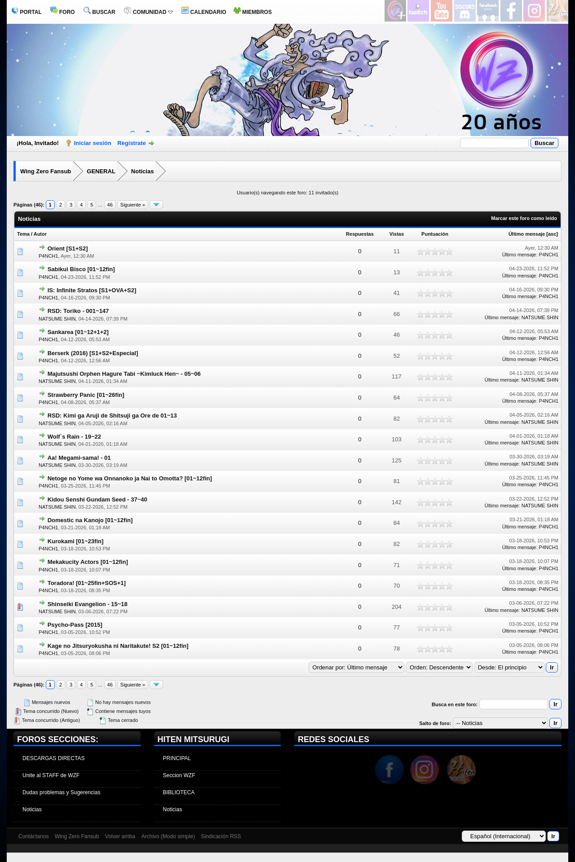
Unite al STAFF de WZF (51, 775)
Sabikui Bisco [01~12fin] (81, 269)
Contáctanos (33, 836)
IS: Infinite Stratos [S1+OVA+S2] (92, 290)
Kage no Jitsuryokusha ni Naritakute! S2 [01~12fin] (118, 645)
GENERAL (101, 171)
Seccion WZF (179, 775)
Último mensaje (527, 234)
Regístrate (131, 143)
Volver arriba (120, 836)
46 (110, 204)
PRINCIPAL (177, 758)
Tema (23, 234)
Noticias (142, 171)
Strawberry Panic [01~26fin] (86, 394)
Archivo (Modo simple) (168, 836)
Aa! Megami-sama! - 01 (79, 457)
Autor (40, 234)
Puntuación (434, 234)
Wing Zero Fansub (45, 171)
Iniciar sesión (92, 143)
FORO (62, 12)
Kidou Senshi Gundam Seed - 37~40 (97, 499)
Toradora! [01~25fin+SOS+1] (87, 583)
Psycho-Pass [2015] (75, 624)
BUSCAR (99, 12)
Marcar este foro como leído (524, 218)
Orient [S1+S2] (68, 248)
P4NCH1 (48, 256)
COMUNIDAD (148, 12)
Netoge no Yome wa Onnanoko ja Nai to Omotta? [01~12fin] (130, 478)
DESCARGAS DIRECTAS (53, 758)
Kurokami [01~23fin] (76, 541)
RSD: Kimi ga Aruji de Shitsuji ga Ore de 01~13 (112, 415)
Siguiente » (132, 204)
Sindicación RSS (221, 836)
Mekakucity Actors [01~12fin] (88, 562)
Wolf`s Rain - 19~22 (74, 436)
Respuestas (360, 234)
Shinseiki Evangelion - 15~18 (88, 604)
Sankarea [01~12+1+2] (78, 332)
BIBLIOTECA (179, 792)
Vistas (396, 234)
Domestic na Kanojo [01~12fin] (90, 520)
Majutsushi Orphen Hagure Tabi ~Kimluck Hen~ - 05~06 (124, 373)
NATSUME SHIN (57, 318)
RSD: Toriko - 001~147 (78, 311)
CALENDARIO (203, 12)
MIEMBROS (253, 12)
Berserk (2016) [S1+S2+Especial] (93, 353)
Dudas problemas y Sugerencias (61, 792)
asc (552, 234)
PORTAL (26, 12)
